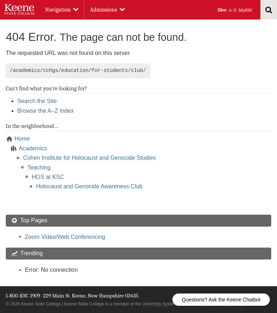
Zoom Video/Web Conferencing (65, 237)
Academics (33, 148)
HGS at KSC (48, 177)
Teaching (38, 167)
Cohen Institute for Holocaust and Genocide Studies (89, 158)
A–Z (232, 10)
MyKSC (245, 10)
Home (22, 139)
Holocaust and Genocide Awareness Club (89, 186)
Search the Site (37, 101)
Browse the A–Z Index (45, 111)
